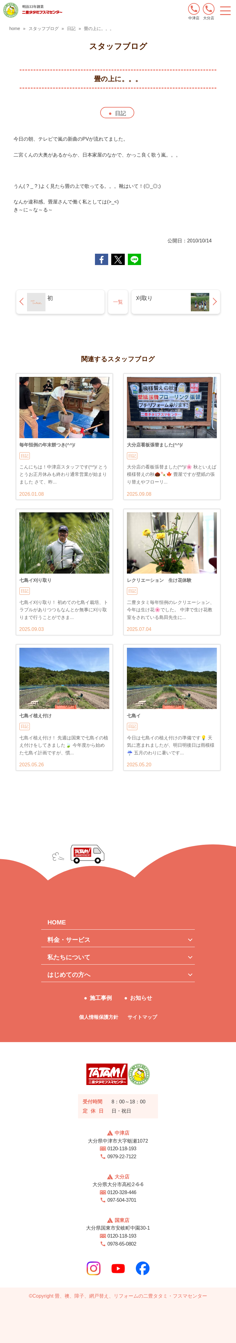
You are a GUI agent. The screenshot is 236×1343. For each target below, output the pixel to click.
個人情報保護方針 (98, 1017)
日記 (120, 113)
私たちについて (68, 957)
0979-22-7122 (122, 1156)
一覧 (118, 302)
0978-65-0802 (122, 1243)
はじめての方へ (68, 974)
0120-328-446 (122, 1192)
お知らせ (141, 998)
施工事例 (101, 998)
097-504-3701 (122, 1200)
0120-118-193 (122, 1148)
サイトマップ (142, 1017)
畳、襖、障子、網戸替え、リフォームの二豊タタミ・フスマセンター (131, 1296)
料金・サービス (68, 939)
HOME (56, 922)
